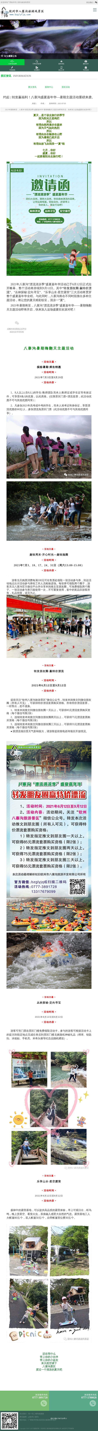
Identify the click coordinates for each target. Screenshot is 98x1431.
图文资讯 (32, 87)
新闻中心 (49, 87)
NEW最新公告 (9, 56)
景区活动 (66, 87)
